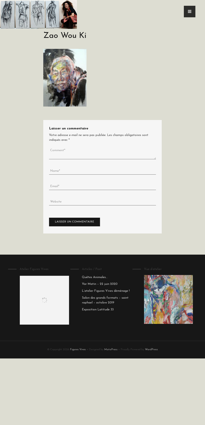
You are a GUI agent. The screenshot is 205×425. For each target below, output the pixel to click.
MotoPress (111, 349)
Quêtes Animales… (95, 277)
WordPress (151, 349)
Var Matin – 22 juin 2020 (100, 284)
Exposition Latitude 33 (98, 309)
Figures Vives (78, 349)
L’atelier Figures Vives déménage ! (106, 290)
